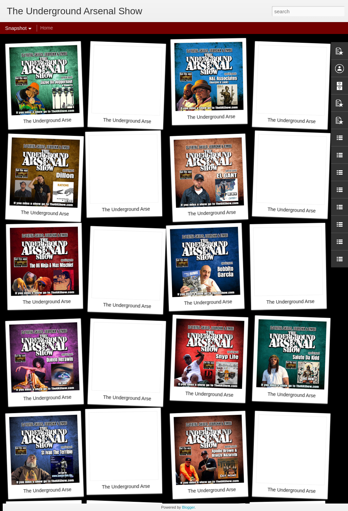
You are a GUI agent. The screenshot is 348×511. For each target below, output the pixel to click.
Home (46, 28)
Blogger (188, 507)
